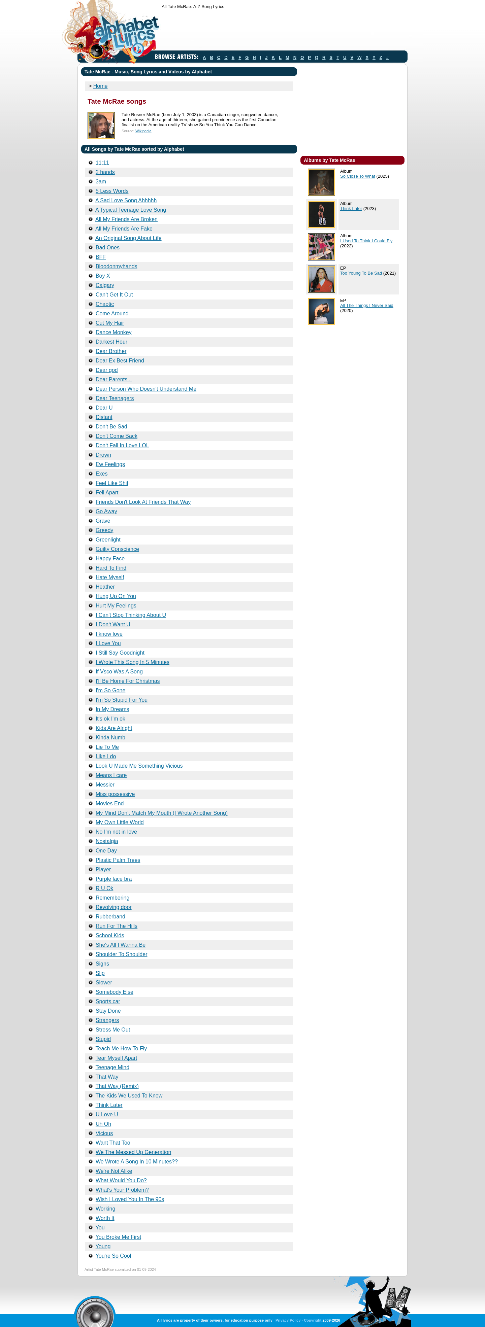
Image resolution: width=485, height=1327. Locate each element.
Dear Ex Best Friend (120, 360)
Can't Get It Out (114, 295)
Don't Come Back (116, 436)
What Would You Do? (121, 1180)
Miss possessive (115, 794)
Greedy (104, 530)
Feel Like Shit (112, 483)
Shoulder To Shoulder (122, 954)
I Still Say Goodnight (120, 653)
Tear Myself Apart (116, 1058)
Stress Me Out (113, 1030)
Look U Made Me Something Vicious (139, 766)
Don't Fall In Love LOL (122, 445)
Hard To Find (111, 568)
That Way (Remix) (117, 1086)
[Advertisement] (284, 31)
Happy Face (110, 558)
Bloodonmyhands (116, 266)
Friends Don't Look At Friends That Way (143, 502)
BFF (101, 257)
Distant (104, 417)
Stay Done (108, 1011)
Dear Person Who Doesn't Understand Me (146, 389)
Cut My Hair (110, 323)
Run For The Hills (116, 926)
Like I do (106, 756)
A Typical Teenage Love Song (130, 210)
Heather (105, 587)
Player (103, 869)
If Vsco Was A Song (119, 671)
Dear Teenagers (115, 398)
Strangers (107, 1020)
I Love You (108, 643)
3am (101, 181)
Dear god (107, 370)
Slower (104, 982)
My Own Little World (120, 822)
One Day (106, 850)
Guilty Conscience (117, 549)
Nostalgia (107, 841)
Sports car (108, 1001)
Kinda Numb (110, 737)
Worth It (105, 1218)
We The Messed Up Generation (133, 1152)
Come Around (112, 313)
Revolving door (114, 907)
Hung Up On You (116, 596)
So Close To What (357, 176)
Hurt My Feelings (116, 605)
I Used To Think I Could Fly (366, 240)
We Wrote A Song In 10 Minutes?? (137, 1161)
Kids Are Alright (114, 728)
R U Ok (104, 888)
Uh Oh (103, 1124)
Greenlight (108, 540)
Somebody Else (114, 992)
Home (100, 86)
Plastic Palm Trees (118, 860)
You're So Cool (113, 1256)
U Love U (107, 1114)
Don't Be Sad (111, 426)
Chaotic (105, 304)
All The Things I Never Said (366, 305)
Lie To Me (107, 747)
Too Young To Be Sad (361, 273)
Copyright (312, 1320)
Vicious (104, 1133)
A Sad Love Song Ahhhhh (126, 200)
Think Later (109, 1105)
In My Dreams (112, 709)
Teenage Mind (113, 1067)
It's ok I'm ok (110, 719)
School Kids (110, 935)
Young (103, 1246)
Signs (102, 964)
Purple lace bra (114, 879)
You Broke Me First (118, 1237)
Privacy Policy (288, 1320)
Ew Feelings (110, 464)
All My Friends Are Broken (126, 219)
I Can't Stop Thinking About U (131, 615)
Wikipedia (143, 131)
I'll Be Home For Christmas (128, 681)
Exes (102, 474)
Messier (105, 785)
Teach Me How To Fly (121, 1048)
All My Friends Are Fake (124, 229)
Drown (103, 455)
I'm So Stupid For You (122, 700)
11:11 (102, 163)
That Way (107, 1077)
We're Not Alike (114, 1171)
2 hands (105, 172)
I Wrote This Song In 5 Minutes (132, 662)
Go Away (106, 511)
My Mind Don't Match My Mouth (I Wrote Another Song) (162, 813)
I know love (109, 634)
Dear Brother (111, 351)
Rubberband (110, 916)
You (100, 1227)
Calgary (105, 285)
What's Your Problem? (122, 1190)
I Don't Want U (113, 624)
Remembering (112, 898)
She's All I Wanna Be (121, 945)
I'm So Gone (110, 690)
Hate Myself (110, 577)
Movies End (110, 803)
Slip (100, 973)
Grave (103, 521)
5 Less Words (112, 191)
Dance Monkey (114, 332)
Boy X (103, 276)
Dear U (104, 408)
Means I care (111, 775)
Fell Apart (107, 492)
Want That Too (113, 1143)
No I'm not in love (116, 832)
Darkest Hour (111, 342)
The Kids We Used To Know (129, 1095)
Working (105, 1209)
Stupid (103, 1039)
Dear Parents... (114, 379)
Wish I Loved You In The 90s (130, 1199)
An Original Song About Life (128, 238)
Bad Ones (108, 247)
